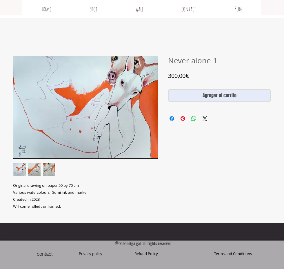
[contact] (44, 253)
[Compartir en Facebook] (171, 118)
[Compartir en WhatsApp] (193, 118)
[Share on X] (204, 118)
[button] (233, 253)
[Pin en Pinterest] (182, 118)
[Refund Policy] (146, 253)
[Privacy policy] (90, 253)
